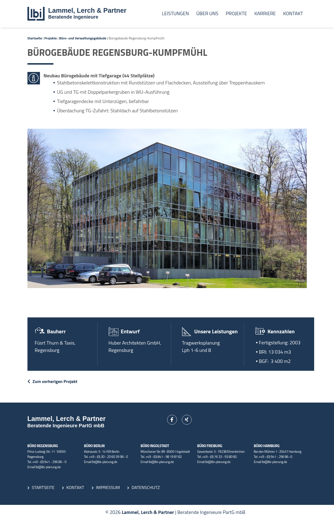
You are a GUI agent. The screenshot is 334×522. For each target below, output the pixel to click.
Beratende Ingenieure (73, 17)
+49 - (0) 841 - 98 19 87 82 (164, 456)
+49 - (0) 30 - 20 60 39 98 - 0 (108, 456)
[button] (11, 511)
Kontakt (293, 13)
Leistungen (175, 13)
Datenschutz (146, 487)
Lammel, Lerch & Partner (87, 10)
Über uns (207, 13)
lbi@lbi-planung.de (48, 466)
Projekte (236, 13)
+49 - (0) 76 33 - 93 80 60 (219, 456)
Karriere (265, 13)
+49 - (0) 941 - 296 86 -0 (275, 456)
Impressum (108, 487)
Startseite (34, 38)
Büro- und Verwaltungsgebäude (82, 38)
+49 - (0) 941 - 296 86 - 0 (49, 461)
